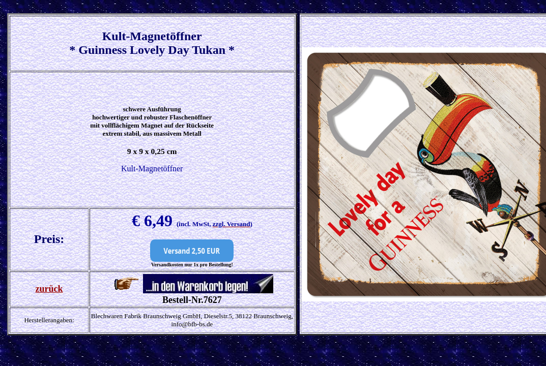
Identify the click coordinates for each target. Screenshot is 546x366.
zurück (49, 289)
